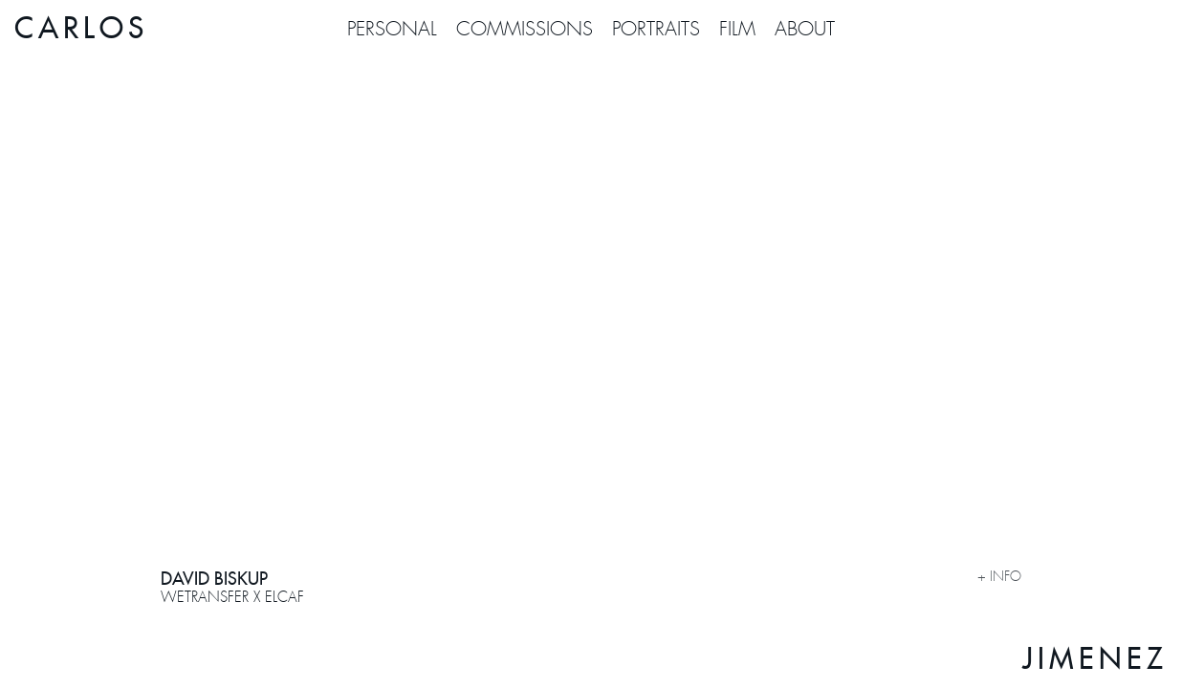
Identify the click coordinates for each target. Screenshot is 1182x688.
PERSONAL (392, 28)
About (805, 28)
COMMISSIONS (524, 28)
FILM (737, 28)
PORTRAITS (656, 28)
